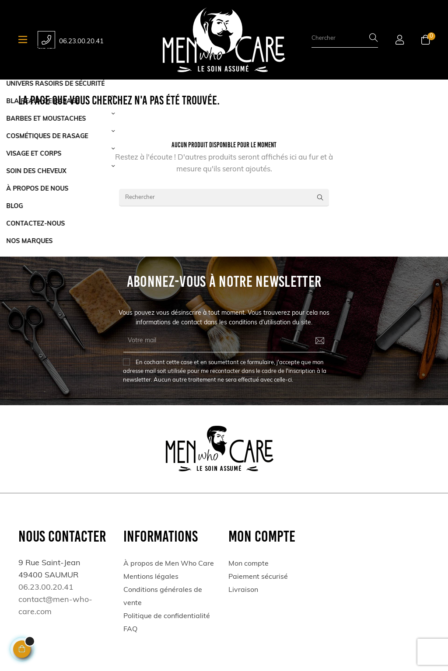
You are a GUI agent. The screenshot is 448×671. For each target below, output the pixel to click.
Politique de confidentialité (166, 616)
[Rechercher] (224, 197)
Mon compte (248, 563)
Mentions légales (150, 577)
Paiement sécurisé (258, 577)
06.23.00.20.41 (81, 41)
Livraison (243, 590)
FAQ (130, 629)
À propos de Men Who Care (168, 563)
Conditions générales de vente (162, 597)
